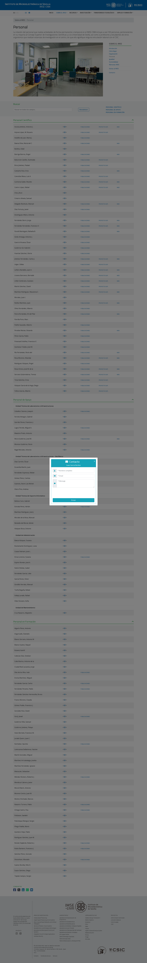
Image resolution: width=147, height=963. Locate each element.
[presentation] (67, 493)
